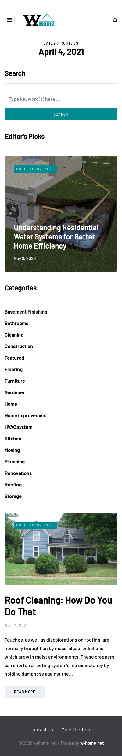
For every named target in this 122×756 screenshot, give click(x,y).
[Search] (61, 99)
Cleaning (14, 334)
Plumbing (15, 461)
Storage (13, 496)
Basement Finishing (26, 311)
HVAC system (18, 427)
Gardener (15, 392)
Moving (12, 450)
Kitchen (13, 438)
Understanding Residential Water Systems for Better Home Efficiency (56, 236)
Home (11, 404)
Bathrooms (16, 323)
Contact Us (41, 729)
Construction (19, 346)
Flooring (14, 369)
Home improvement (35, 169)
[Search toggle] (112, 20)
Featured (14, 358)
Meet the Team (77, 729)
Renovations (18, 473)
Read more (24, 692)
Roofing (13, 484)
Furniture (15, 381)
